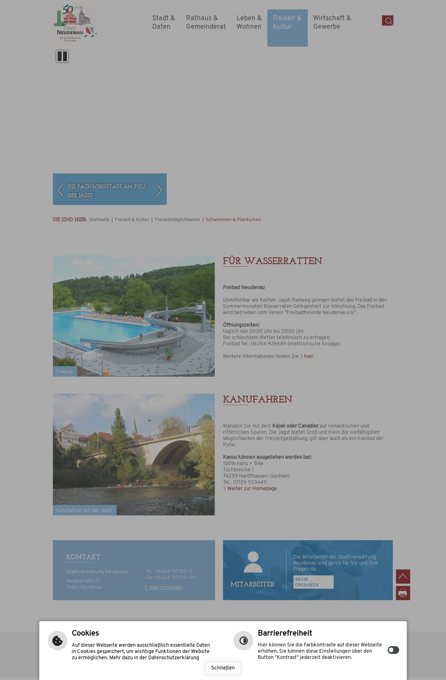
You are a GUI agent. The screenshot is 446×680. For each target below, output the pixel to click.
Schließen (223, 668)
